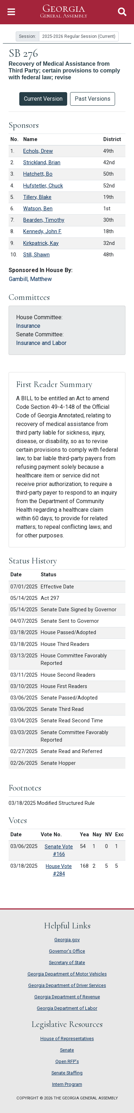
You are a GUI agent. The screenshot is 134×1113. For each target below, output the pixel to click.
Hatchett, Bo (38, 174)
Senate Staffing (67, 1073)
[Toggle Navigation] (11, 12)
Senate (67, 1050)
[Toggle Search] (122, 12)
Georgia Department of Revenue (67, 996)
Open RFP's (67, 1061)
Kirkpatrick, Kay (41, 243)
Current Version (43, 98)
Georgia (63, 11)
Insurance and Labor (41, 343)
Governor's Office (67, 951)
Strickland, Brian (41, 163)
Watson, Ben (38, 209)
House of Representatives (67, 1038)
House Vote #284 (59, 870)
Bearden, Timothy (43, 220)
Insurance (28, 325)
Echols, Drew (38, 151)
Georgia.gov (67, 939)
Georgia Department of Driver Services (67, 985)
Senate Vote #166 (59, 850)
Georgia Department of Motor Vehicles (67, 974)
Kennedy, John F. (42, 232)
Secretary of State (67, 962)
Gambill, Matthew (30, 279)
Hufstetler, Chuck (43, 186)
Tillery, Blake (37, 197)
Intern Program (67, 1084)
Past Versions (92, 98)
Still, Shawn (36, 255)
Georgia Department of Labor (67, 1008)
